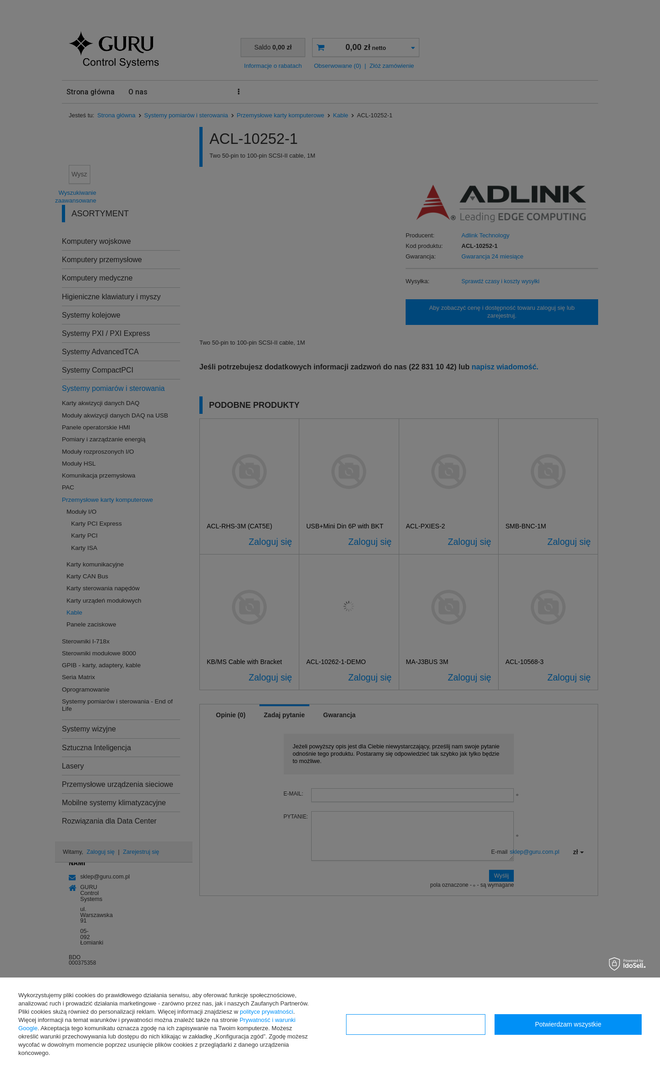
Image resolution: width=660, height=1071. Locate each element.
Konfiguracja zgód (415, 1024)
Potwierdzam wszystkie (568, 1024)
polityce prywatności (266, 1011)
